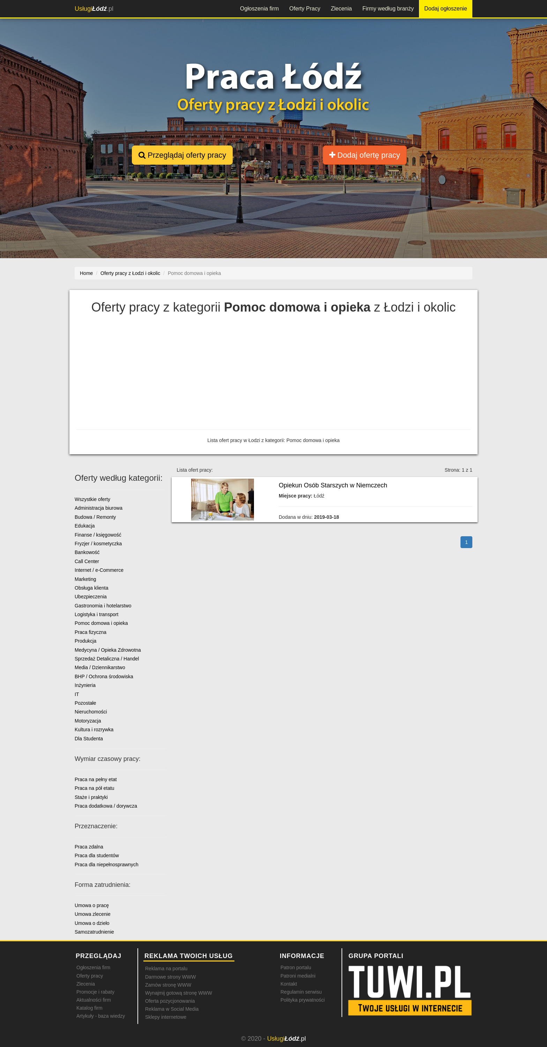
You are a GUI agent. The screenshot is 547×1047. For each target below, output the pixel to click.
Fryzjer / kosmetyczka (98, 543)
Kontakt (288, 984)
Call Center (87, 561)
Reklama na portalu (166, 968)
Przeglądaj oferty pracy (182, 155)
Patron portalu (295, 967)
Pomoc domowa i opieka (101, 623)
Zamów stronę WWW (168, 985)
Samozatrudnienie (94, 932)
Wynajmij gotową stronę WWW (178, 993)
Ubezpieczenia (91, 596)
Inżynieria (85, 685)
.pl (94, 8)
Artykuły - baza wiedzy (100, 1016)
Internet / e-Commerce (99, 570)
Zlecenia (341, 9)
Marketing (85, 579)
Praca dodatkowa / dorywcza (106, 806)
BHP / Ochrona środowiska (104, 676)
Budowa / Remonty (95, 517)
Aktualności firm (93, 1000)
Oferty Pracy (304, 9)
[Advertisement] (273, 373)
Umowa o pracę (92, 905)
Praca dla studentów (97, 855)
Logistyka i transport (96, 614)
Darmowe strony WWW (170, 977)
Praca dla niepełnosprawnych (106, 864)
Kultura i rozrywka (94, 729)
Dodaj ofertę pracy (364, 155)
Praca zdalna (89, 847)
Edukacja (85, 526)
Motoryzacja (88, 721)
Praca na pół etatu (94, 788)
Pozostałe (85, 703)
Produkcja (85, 641)
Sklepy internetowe (165, 1017)
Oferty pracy (89, 976)
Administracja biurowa (98, 508)
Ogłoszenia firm (259, 9)
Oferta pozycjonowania (170, 1001)
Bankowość (87, 552)
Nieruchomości (91, 712)
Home (86, 273)
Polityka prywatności (302, 1000)
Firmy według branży (388, 9)
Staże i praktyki (91, 797)
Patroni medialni (297, 976)
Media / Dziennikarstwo (100, 667)
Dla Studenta (89, 738)
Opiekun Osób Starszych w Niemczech (333, 485)
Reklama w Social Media (171, 1009)
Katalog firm (89, 1008)
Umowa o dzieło (92, 923)
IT (77, 694)
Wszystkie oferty (92, 499)
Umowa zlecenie (93, 914)
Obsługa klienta (91, 588)
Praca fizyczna (90, 632)
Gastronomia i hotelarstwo (103, 605)
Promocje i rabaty (95, 992)
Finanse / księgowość (98, 535)
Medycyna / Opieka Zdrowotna (108, 650)
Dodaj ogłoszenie (445, 9)
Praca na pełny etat (96, 779)
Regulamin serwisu (301, 992)
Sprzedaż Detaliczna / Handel (107, 658)
